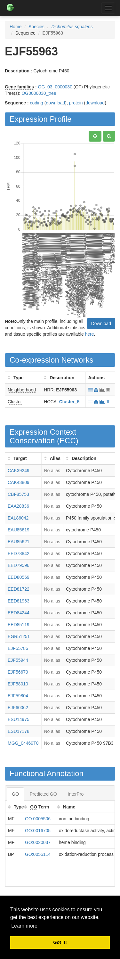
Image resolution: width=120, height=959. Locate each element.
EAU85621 (18, 541)
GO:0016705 (38, 830)
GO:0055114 (38, 854)
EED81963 (18, 600)
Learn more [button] (24, 926)
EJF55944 (18, 660)
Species (36, 26)
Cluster (15, 401)
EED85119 (18, 624)
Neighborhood (22, 389)
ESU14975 (18, 719)
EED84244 (18, 612)
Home (15, 26)
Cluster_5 (69, 401)
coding (36, 102)
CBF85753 (18, 494)
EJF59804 (18, 695)
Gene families (19, 86)
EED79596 (18, 565)
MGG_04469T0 (23, 743)
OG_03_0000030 (55, 86)
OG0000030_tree (38, 93)
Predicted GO (43, 794)
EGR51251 (19, 636)
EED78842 (18, 553)
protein (76, 102)
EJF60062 (18, 707)
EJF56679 (18, 672)
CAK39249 (18, 470)
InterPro (76, 794)
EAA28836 (18, 506)
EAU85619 (18, 529)
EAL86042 (18, 517)
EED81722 (18, 589)
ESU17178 (18, 731)
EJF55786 (18, 648)
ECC (68, 440)
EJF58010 (18, 683)
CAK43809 (18, 482)
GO (15, 794)
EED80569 (18, 577)
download (55, 102)
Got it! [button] (60, 942)
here (89, 334)
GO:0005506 (38, 818)
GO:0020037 (38, 842)
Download (101, 323)
